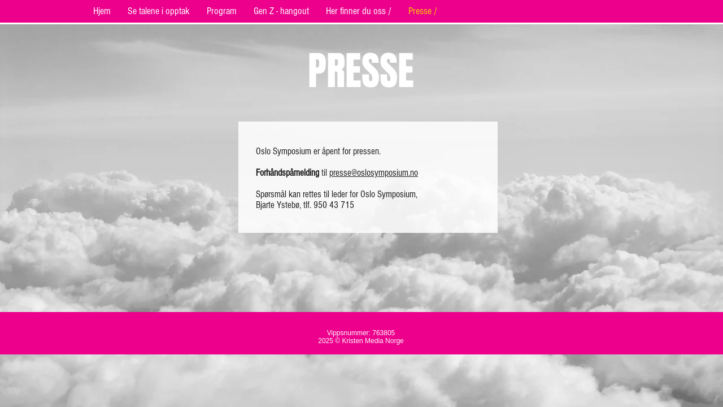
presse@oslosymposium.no (373, 172)
